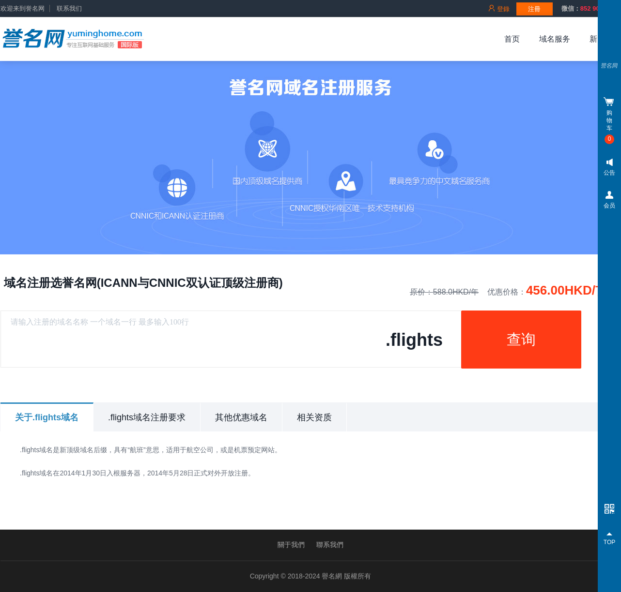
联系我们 (69, 8)
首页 (512, 39)
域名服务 (554, 39)
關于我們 (291, 544)
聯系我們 (329, 544)
